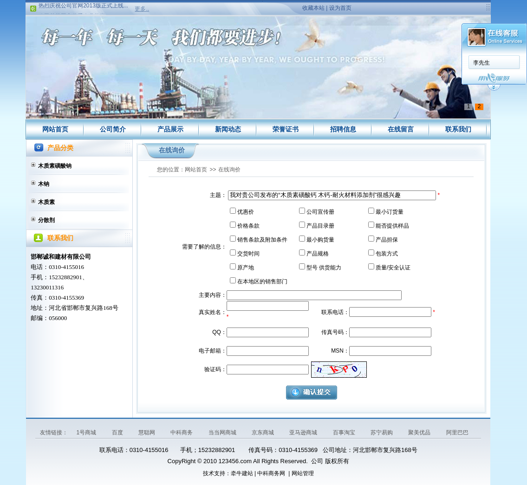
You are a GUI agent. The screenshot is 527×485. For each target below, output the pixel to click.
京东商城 (263, 432)
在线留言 (401, 129)
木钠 (43, 184)
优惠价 (245, 212)
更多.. (142, 9)
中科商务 (182, 432)
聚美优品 (420, 432)
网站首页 (55, 129)
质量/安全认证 (393, 267)
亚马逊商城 (304, 432)
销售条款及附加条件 (262, 239)
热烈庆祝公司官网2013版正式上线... (83, 7)
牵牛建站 (242, 473)
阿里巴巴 (457, 432)
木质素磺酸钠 (55, 166)
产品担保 (387, 239)
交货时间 (248, 253)
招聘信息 (343, 129)
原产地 (245, 267)
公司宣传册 (320, 212)
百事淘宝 (345, 432)
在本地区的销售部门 (262, 281)
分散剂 (46, 220)
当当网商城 (223, 432)
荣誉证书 (286, 129)
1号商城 (87, 432)
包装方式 (387, 253)
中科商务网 (271, 473)
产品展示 (170, 129)
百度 (118, 432)
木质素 (46, 202)
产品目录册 (320, 226)
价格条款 (248, 226)
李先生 (481, 62)
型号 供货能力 (323, 267)
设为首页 (340, 8)
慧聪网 (147, 432)
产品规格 (317, 253)
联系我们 (458, 129)
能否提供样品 (392, 226)
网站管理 (303, 473)
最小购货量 (320, 239)
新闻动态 (228, 129)
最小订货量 (389, 212)
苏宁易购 (382, 432)
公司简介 (113, 129)
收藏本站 (313, 8)
